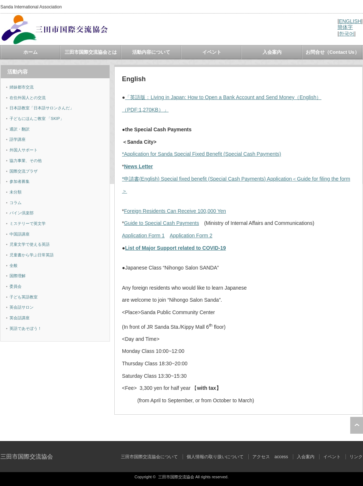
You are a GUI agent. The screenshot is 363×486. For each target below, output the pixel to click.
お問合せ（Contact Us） (332, 52)
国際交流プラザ (23, 171)
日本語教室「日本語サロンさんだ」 (41, 108)
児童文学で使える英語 (29, 244)
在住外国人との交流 (27, 97)
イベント (211, 52)
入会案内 (272, 52)
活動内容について (151, 52)
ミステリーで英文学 (27, 223)
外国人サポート (23, 150)
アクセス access (270, 456)
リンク (356, 456)
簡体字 (345, 27)
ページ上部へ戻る (356, 425)
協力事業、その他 (25, 160)
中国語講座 (19, 234)
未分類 (15, 192)
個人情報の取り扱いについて (215, 456)
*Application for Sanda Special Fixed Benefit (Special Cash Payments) (201, 154)
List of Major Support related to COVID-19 (175, 248)
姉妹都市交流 (21, 87)
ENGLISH (350, 21)
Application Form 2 (191, 235)
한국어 (346, 34)
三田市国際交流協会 (26, 456)
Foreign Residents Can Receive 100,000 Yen (175, 211)
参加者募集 (19, 181)
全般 (13, 265)
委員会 (15, 286)
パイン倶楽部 (21, 213)
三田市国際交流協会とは (91, 52)
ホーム (30, 52)
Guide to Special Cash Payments (161, 223)
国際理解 (17, 276)
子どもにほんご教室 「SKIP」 (36, 118)
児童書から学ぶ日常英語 (31, 255)
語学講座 (17, 139)
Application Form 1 (143, 235)
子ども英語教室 (23, 297)
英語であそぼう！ (25, 328)
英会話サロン (21, 307)
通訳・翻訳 (19, 129)
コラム (15, 202)
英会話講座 (19, 318)
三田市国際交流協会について (149, 456)
